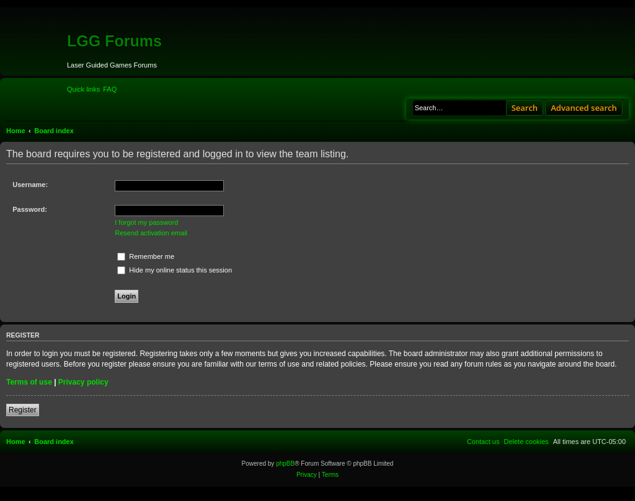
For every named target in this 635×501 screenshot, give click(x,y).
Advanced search (584, 107)
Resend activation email (151, 233)
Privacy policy (83, 382)
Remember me (145, 256)
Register (23, 410)
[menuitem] (110, 89)
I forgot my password (146, 222)
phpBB (285, 463)
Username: (30, 184)
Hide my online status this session (174, 270)
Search (525, 107)
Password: (29, 209)
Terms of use (29, 382)
